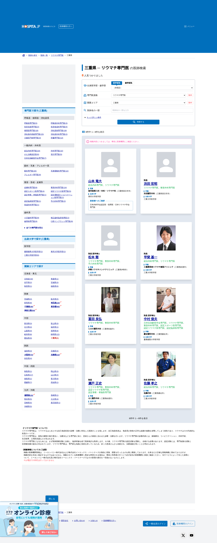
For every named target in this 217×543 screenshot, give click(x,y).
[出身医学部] (152, 88)
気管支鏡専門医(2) (31, 127)
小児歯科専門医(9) (31, 218)
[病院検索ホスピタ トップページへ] (31, 26)
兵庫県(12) (55, 355)
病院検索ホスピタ (49, 26)
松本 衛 (93, 257)
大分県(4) (54, 399)
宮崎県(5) (28, 403)
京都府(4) (54, 351)
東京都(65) (55, 307)
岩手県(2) (28, 282)
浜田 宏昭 (150, 184)
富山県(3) (54, 323)
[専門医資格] (148, 95)
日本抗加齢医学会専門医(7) (35, 158)
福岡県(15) (28, 395)
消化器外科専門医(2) (59, 134)
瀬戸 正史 (95, 383)
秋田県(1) (28, 286)
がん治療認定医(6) (31, 154)
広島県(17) (28, 375)
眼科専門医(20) (30, 171)
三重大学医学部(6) (31, 255)
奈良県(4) (28, 358)
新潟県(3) (28, 323)
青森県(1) (54, 279)
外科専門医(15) (57, 151)
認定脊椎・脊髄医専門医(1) (35, 195)
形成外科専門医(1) (31, 205)
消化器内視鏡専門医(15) (34, 134)
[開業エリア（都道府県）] (148, 103)
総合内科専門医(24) (32, 151)
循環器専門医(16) (31, 130)
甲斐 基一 (150, 257)
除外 (190, 95)
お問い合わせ (78, 521)
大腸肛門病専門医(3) (32, 138)
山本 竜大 (95, 181)
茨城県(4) (28, 299)
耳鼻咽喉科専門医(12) (60, 171)
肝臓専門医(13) (57, 138)
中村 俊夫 (150, 319)
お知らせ (93, 521)
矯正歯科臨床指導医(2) (60, 218)
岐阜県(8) (28, 334)
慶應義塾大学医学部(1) (33, 252)
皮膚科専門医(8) (30, 187)
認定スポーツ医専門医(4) (34, 191)
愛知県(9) (28, 338)
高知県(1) (54, 382)
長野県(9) (54, 331)
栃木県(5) (54, 299)
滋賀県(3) (28, 351)
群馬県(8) (28, 303)
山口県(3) (54, 375)
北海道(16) (28, 279)
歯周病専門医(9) (30, 221)
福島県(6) (54, 286)
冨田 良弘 (95, 319)
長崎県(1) (54, 395)
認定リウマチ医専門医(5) (61, 191)
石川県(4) (28, 327)
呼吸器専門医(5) (30, 123)
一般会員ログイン (155, 523)
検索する (138, 122)
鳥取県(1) (28, 371)
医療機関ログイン (182, 523)
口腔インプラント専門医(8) (62, 221)
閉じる (52, 499)
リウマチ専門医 (57, 55)
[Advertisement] (126, 22)
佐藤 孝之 (150, 383)
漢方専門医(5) (56, 154)
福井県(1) (54, 327)
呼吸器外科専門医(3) (59, 123)
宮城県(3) (54, 282)
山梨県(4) (28, 331)
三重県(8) (55, 338)
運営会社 (63, 521)
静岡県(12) (55, 334)
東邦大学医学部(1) (58, 252)
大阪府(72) (28, 355)
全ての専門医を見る (34, 228)
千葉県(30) (28, 307)
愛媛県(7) (28, 382)
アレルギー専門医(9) (32, 175)
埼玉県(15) (55, 303)
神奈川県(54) (29, 310)
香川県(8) (54, 379)
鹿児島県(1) (55, 403)
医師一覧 (44, 55)
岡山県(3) (54, 371)
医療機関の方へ (66, 26)
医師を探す (32, 55)
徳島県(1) (28, 379)
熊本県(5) (28, 399)
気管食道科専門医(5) (59, 127)
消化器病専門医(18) (59, 130)
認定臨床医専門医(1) (32, 201)
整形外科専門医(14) (59, 187)
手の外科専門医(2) (58, 201)
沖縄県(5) (28, 406)
